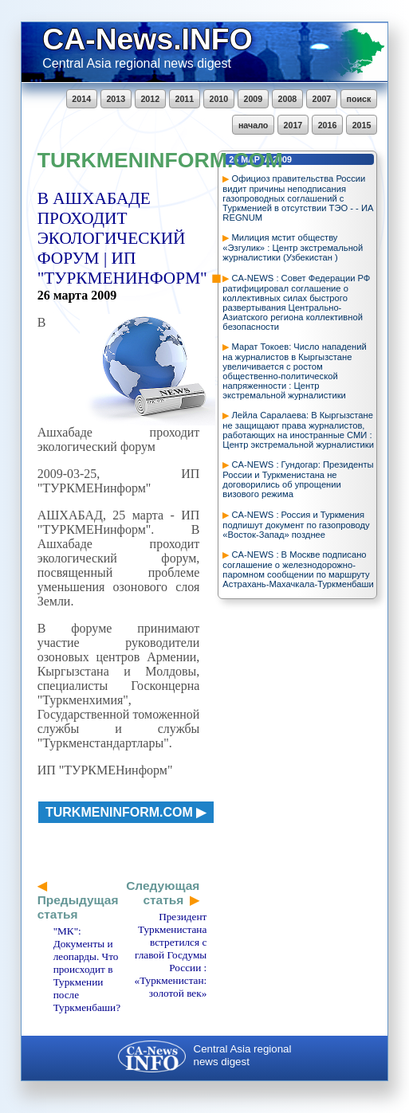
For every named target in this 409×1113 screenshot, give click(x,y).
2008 (287, 99)
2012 (149, 99)
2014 (81, 99)
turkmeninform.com (119, 812)
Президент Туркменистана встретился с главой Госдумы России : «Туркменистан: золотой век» (171, 955)
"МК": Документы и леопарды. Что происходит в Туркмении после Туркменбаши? (86, 969)
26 (43, 295)
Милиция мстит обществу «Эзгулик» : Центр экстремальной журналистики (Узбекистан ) (292, 247)
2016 (327, 125)
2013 (115, 99)
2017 (293, 125)
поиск (359, 99)
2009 (253, 99)
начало (253, 125)
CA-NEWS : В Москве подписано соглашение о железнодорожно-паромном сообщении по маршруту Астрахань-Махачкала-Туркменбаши (297, 569)
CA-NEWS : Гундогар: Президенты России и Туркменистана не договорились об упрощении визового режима (297, 479)
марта (70, 295)
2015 (362, 125)
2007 (322, 99)
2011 (184, 99)
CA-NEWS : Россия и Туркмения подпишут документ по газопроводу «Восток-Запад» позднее (295, 524)
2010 (218, 99)
